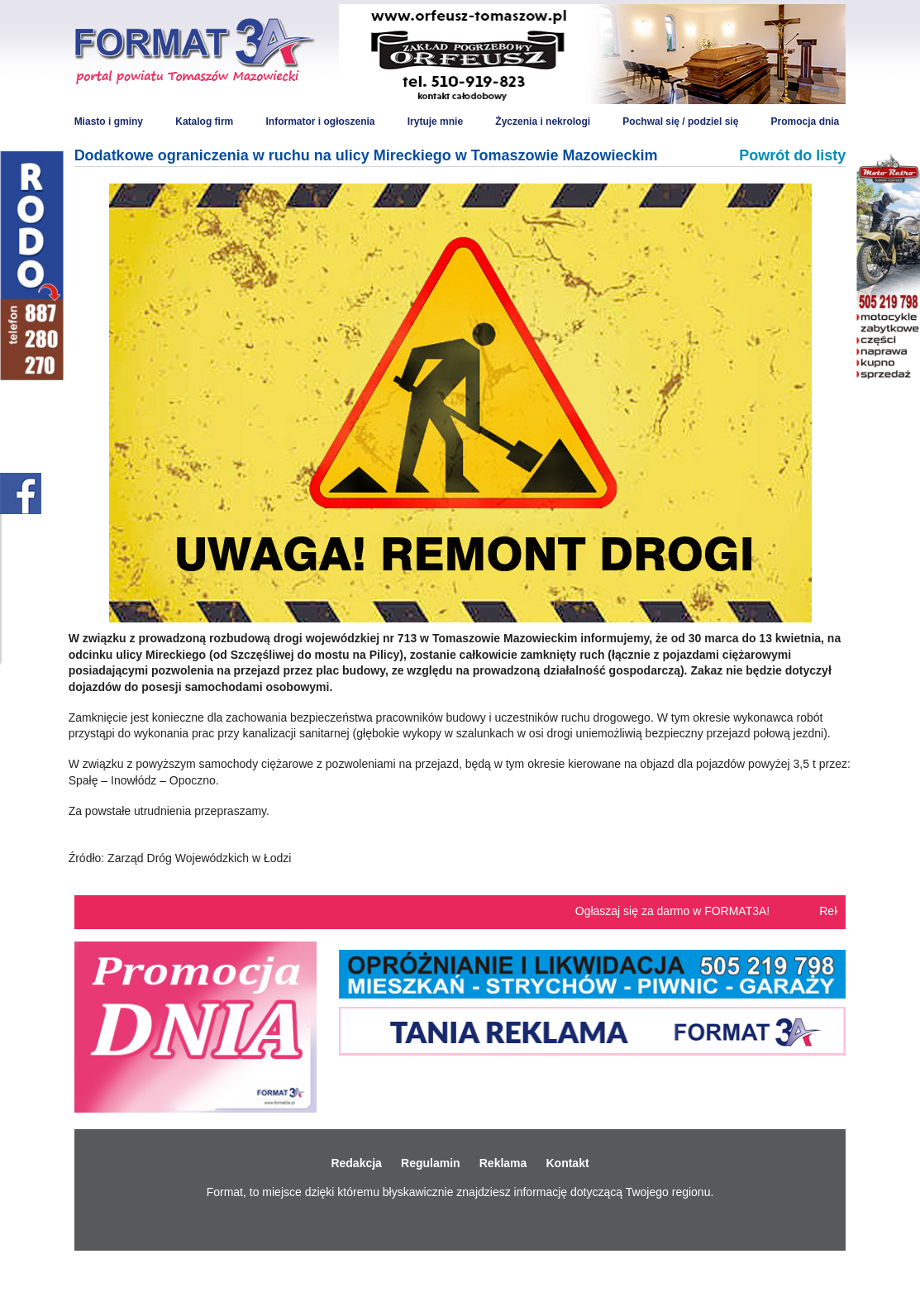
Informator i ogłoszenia (319, 121)
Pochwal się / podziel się (680, 121)
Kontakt (567, 1163)
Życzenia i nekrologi (542, 121)
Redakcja (356, 1163)
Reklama (503, 1163)
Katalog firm (204, 121)
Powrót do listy (792, 155)
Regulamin (430, 1163)
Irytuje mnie (435, 121)
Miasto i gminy (108, 121)
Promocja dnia (805, 121)
